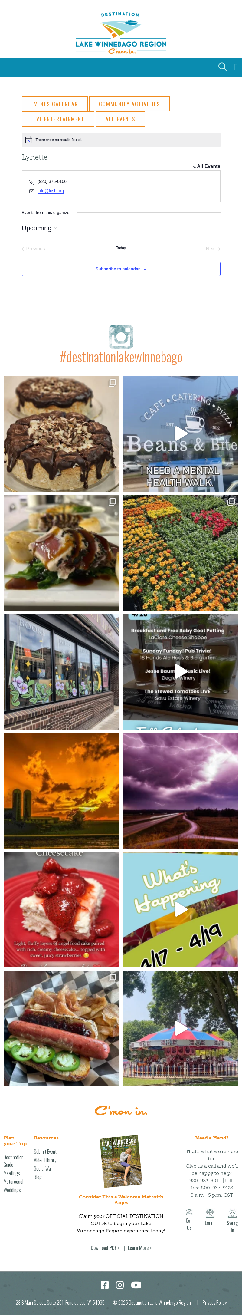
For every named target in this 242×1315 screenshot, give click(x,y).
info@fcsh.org (51, 190)
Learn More (138, 1241)
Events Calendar (54, 104)
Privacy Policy (215, 1296)
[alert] (121, 140)
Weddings (12, 1183)
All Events (121, 119)
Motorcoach (14, 1175)
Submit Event (45, 1145)
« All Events (206, 166)
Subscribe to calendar (118, 268)
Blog (38, 1170)
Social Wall (43, 1162)
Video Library (45, 1153)
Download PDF (103, 1241)
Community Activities (129, 104)
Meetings (12, 1166)
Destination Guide (14, 1154)
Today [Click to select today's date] (121, 248)
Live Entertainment (58, 119)
